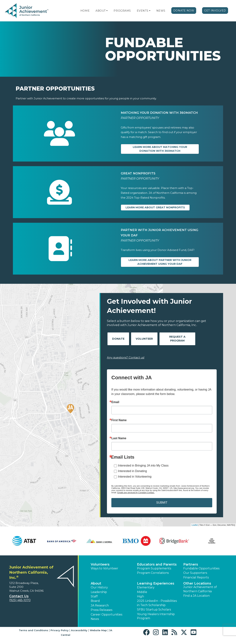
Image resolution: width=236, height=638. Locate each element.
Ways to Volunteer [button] (104, 568)
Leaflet (195, 525)
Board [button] (95, 601)
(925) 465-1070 (20, 600)
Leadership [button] (99, 592)
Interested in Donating (132, 471)
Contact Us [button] (19, 596)
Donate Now (183, 10)
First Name (119, 420)
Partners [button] (190, 564)
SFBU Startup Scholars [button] (154, 609)
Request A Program (177, 338)
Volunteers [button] (100, 564)
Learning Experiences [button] (155, 583)
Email (115, 402)
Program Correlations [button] (153, 573)
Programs (122, 10)
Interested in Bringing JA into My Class (143, 465)
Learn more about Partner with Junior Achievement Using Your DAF (160, 262)
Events (142, 10)
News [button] (95, 619)
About (101, 10)
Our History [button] (99, 587)
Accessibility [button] (79, 630)
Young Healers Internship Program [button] (156, 616)
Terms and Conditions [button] (33, 630)
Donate (118, 338)
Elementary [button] (146, 587)
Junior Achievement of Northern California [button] (200, 589)
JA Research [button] (100, 605)
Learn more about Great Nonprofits (155, 207)
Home (85, 10)
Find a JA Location (196, 595)
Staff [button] (94, 596)
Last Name (118, 438)
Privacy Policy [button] (60, 630)
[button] (107, 10)
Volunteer (144, 338)
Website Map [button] (98, 630)
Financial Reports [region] (196, 577)
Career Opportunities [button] (106, 614)
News (160, 10)
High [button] (140, 596)
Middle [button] (142, 592)
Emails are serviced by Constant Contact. (136, 492)
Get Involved (215, 10)
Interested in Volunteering (134, 476)
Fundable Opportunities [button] (201, 568)
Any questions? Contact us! (125, 357)
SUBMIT (161, 502)
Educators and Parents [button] (157, 564)
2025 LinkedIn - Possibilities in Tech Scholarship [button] (157, 603)
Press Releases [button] (101, 610)
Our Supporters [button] (195, 573)
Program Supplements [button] (154, 568)
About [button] (96, 583)
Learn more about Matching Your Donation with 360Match (160, 148)
